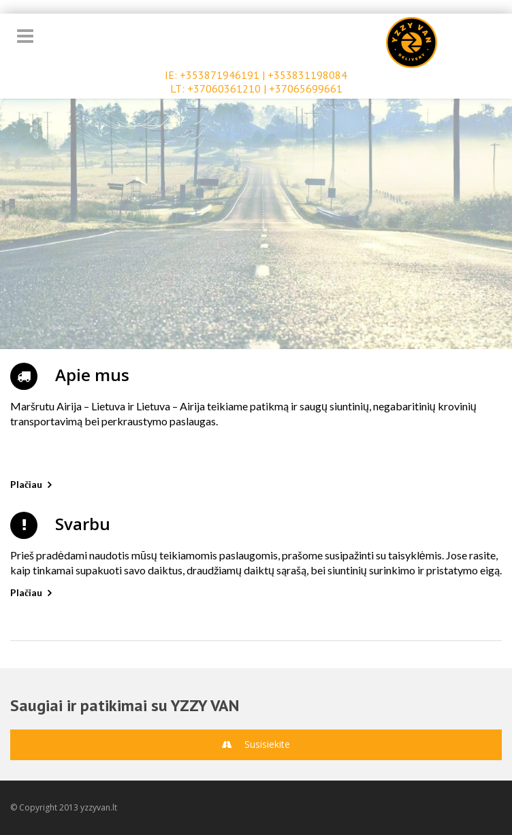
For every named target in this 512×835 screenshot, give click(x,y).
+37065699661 (305, 88)
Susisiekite (256, 744)
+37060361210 (224, 88)
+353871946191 (219, 75)
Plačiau (26, 484)
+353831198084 (307, 75)
